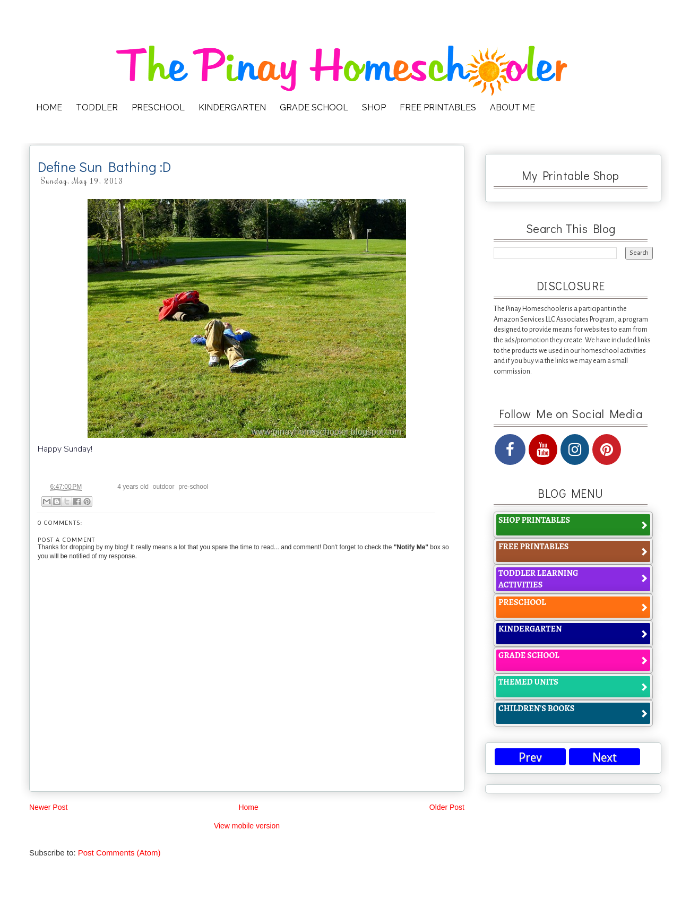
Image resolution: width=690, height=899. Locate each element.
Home (248, 807)
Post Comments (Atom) (119, 852)
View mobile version (247, 826)
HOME (49, 107)
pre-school (193, 486)
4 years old (133, 486)
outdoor (164, 486)
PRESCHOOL (158, 107)
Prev (530, 757)
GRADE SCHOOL (314, 107)
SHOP (374, 107)
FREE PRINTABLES (438, 107)
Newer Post (48, 807)
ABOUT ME (512, 107)
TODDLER (97, 107)
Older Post (446, 807)
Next (604, 757)
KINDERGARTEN (232, 107)
